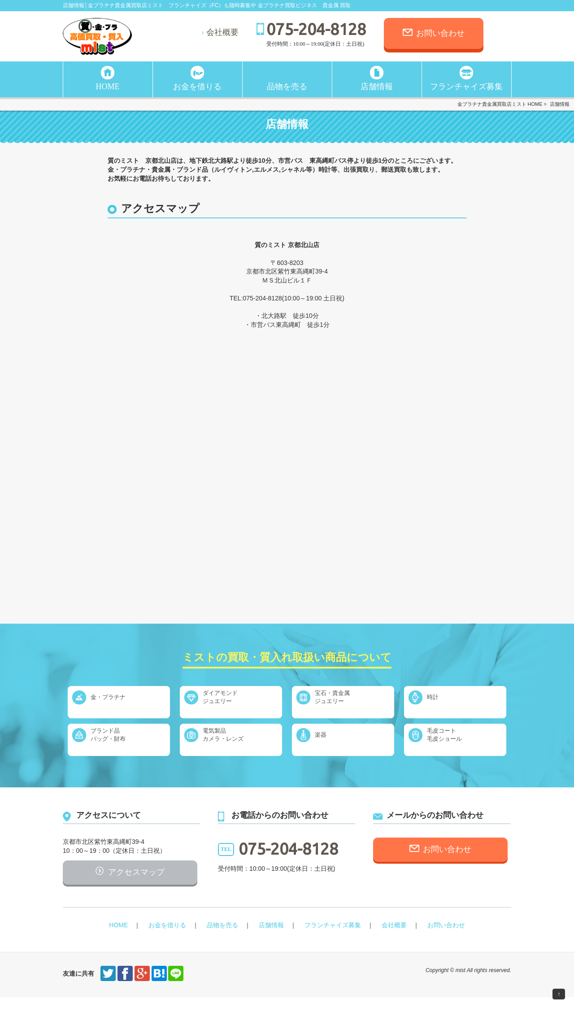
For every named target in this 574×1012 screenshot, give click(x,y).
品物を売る (287, 86)
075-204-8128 (316, 29)
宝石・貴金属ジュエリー (343, 702)
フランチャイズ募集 (466, 86)
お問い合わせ (440, 33)
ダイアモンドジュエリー (231, 702)
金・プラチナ (119, 701)
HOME (108, 86)
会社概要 (222, 32)
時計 (442, 701)
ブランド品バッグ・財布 (119, 739)
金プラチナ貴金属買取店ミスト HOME (500, 104)
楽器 (330, 739)
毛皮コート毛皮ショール (455, 739)
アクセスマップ (136, 883)
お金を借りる (197, 86)
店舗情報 (377, 86)
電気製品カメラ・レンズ (234, 739)
